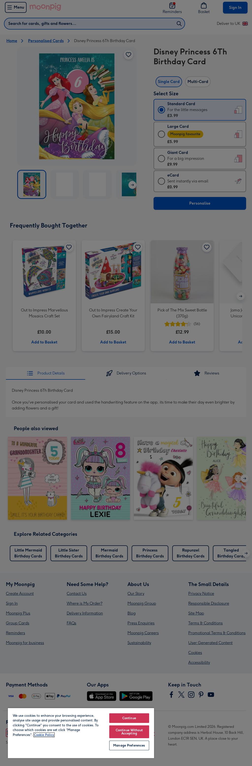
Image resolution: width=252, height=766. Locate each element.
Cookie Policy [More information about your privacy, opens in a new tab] (44, 735)
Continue (129, 718)
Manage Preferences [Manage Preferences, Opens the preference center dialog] (129, 745)
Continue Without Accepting (129, 731)
